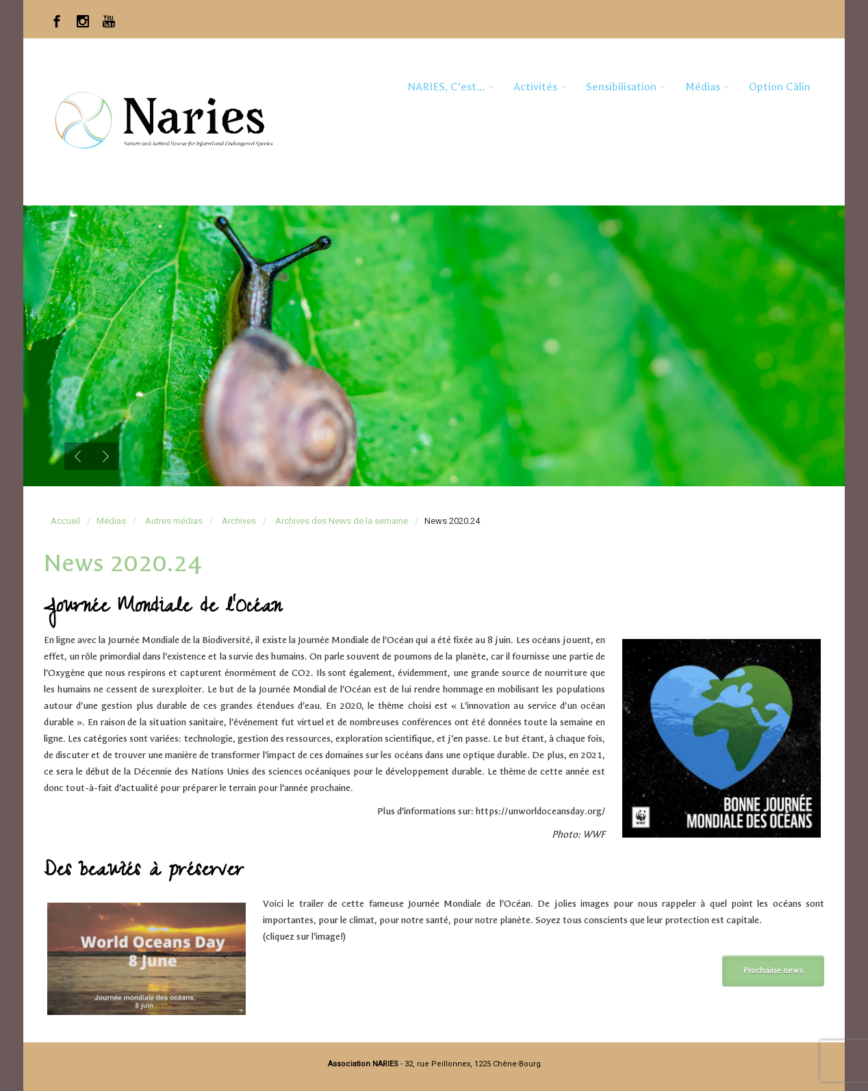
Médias (702, 86)
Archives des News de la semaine (341, 521)
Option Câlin (779, 86)
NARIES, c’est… (446, 86)
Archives (239, 521)
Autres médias (174, 521)
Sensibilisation (621, 86)
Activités (535, 86)
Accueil (65, 521)
